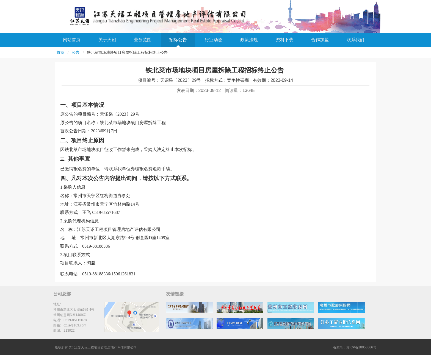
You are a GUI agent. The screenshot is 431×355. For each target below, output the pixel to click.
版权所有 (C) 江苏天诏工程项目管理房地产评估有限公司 (96, 347)
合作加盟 (320, 39)
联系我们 (355, 39)
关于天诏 (107, 39)
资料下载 (284, 39)
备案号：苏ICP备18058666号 (354, 347)
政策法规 (249, 39)
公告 (75, 53)
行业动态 (213, 39)
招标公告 (178, 39)
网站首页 (72, 39)
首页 (60, 53)
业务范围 (142, 39)
